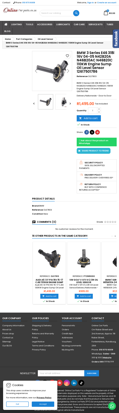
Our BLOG (7, 345)
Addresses (67, 337)
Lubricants (63, 24)
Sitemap (6, 341)
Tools (29, 24)
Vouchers (67, 341)
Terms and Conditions (43, 345)
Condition (37, 214)
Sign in (90, 2)
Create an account (106, 2)
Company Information (13, 325)
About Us (6, 329)
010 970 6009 (28, 2)
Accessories (44, 24)
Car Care (79, 24)
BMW (41, 205)
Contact (6, 2)
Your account (72, 318)
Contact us (7, 337)
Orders (65, 329)
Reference (82, 76)
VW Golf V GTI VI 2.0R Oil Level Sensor (83, 281)
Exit (17, 404)
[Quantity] (92, 111)
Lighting (16, 24)
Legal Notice (38, 341)
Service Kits (95, 24)
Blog (7, 31)
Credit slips (67, 333)
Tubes (109, 24)
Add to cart (88, 118)
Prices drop (8, 333)
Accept (43, 404)
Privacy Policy (39, 349)
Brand (35, 205)
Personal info (68, 325)
